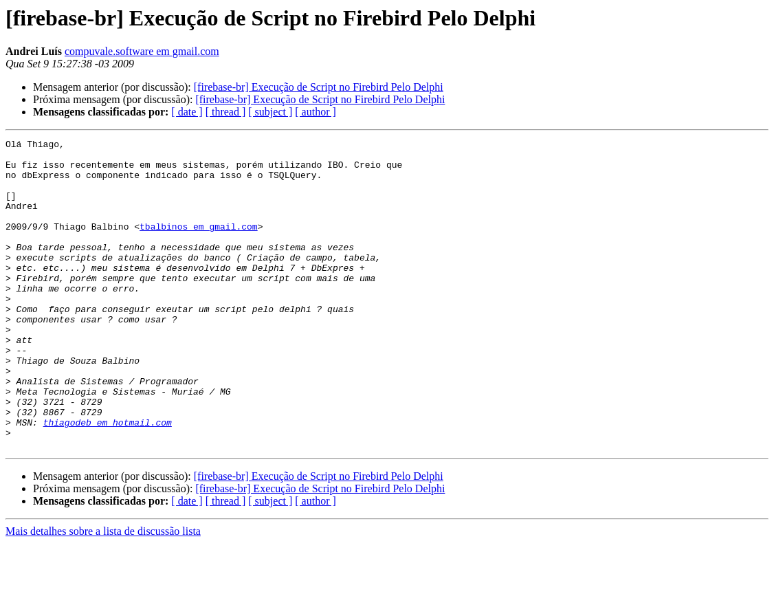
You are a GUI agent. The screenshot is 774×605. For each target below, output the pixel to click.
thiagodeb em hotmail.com (107, 480)
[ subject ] (270, 112)
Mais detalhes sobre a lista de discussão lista (103, 593)
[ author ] (315, 112)
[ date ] (186, 112)
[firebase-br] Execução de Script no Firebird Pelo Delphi (318, 87)
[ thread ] (226, 112)
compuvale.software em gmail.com (142, 51)
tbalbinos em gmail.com (199, 245)
